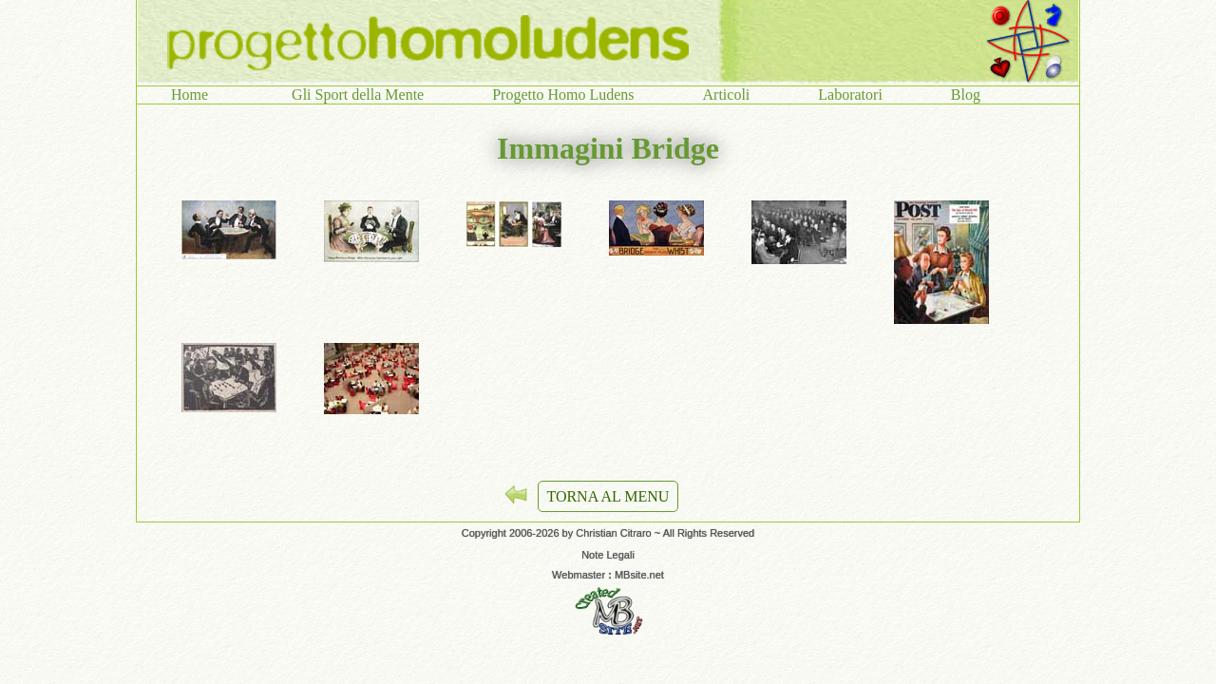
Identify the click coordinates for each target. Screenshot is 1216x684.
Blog (965, 94)
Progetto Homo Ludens (563, 94)
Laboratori (850, 94)
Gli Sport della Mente (358, 94)
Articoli (726, 94)
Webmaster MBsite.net (608, 574)
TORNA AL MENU (608, 496)
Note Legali (608, 554)
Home (197, 94)
